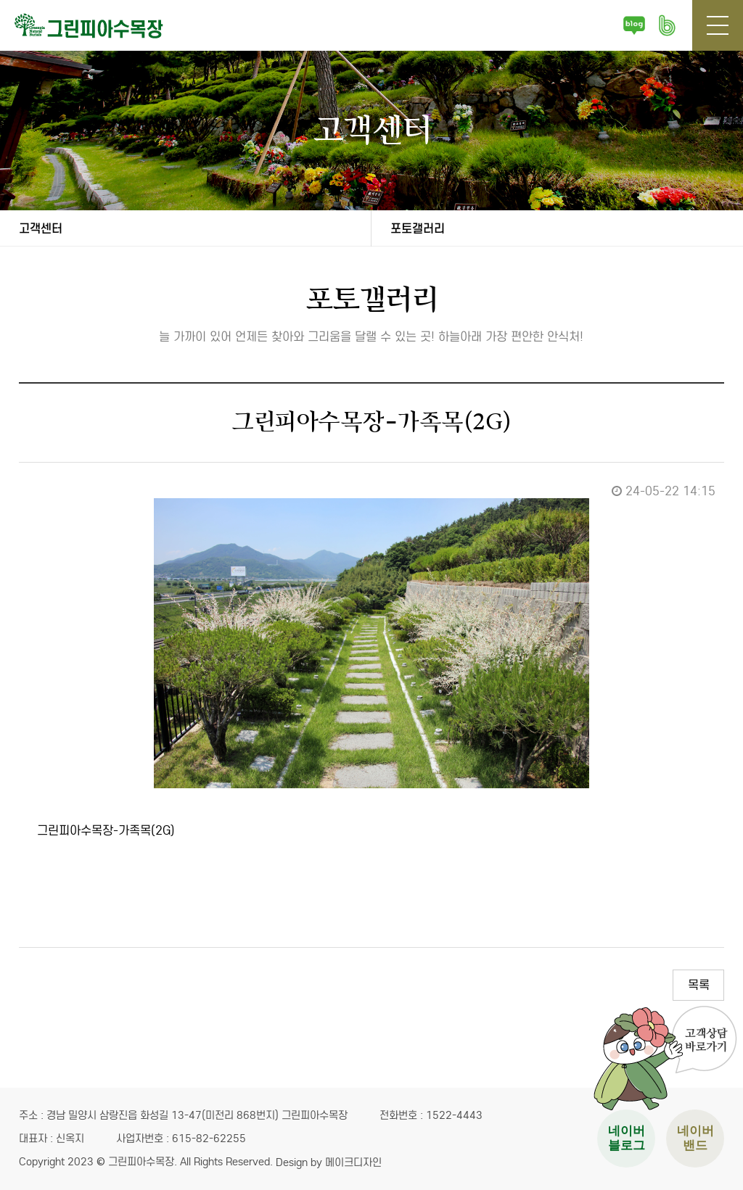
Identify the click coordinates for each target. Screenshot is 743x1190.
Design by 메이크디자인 (329, 1163)
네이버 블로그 (634, 25)
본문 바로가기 (0, 0)
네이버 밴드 (667, 25)
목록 (698, 985)
